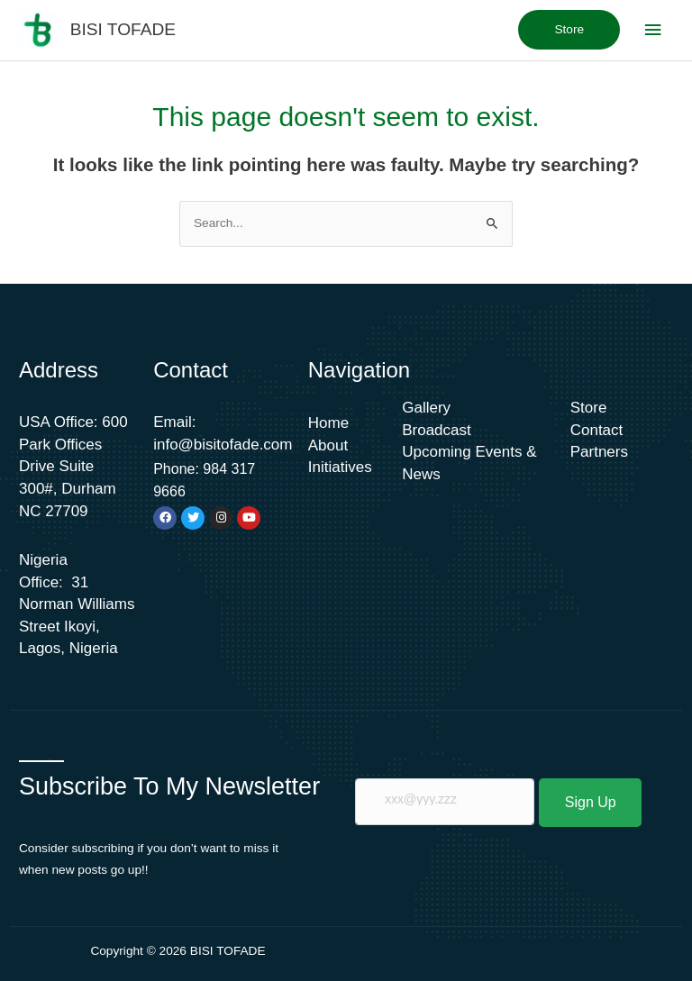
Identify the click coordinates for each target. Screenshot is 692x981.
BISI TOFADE (123, 29)
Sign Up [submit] (590, 801)
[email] (444, 801)
